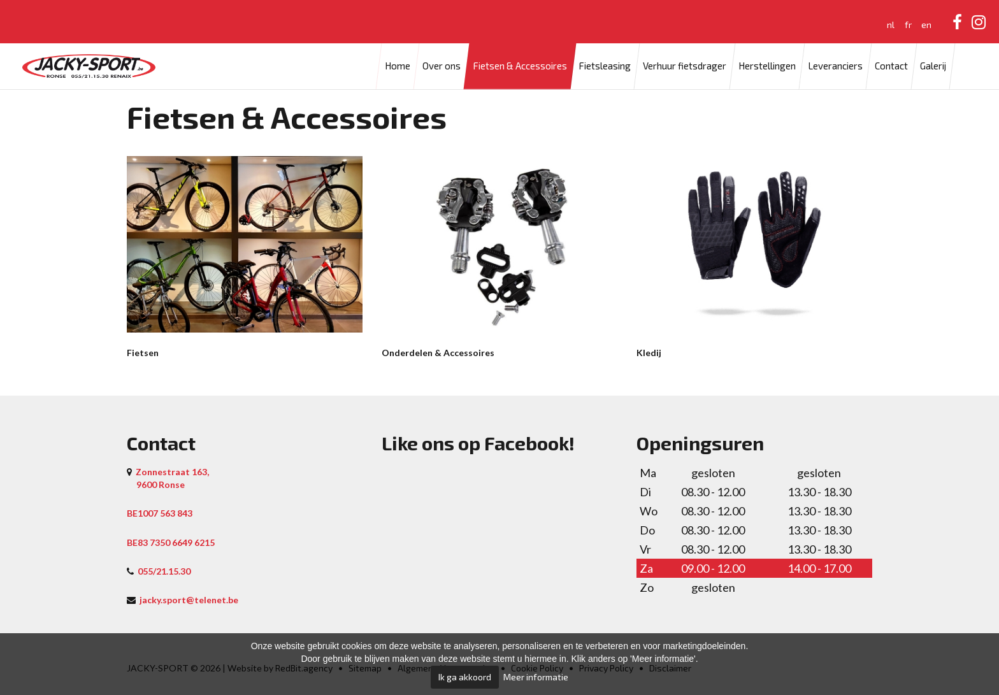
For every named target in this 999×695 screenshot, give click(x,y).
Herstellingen (767, 66)
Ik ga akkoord (464, 676)
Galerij (933, 66)
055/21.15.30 (164, 571)
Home (397, 66)
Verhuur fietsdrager (684, 66)
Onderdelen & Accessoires (438, 352)
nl (891, 24)
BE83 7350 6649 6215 (171, 542)
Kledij (648, 352)
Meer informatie (535, 676)
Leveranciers (835, 66)
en (926, 24)
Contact (891, 66)
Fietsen (143, 352)
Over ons (441, 66)
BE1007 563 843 (159, 513)
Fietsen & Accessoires (519, 66)
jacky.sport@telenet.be (189, 599)
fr (908, 24)
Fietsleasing (604, 66)
